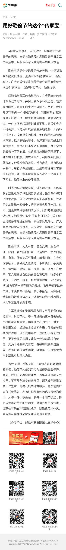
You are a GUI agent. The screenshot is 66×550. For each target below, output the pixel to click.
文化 (5, 17)
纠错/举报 (12, 541)
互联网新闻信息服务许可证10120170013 (38, 541)
